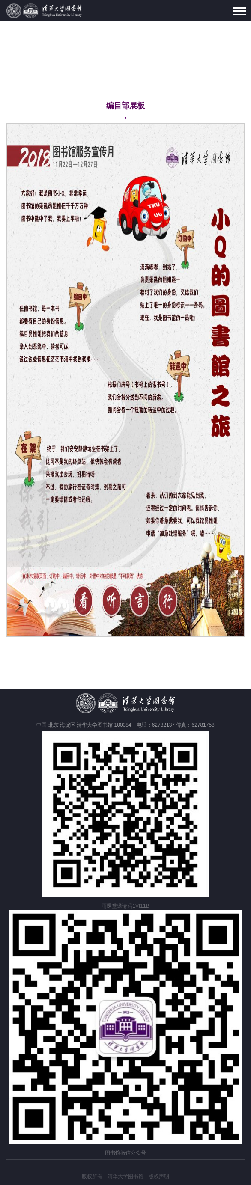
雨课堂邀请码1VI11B (125, 906)
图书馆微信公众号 (125, 1153)
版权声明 (159, 1176)
